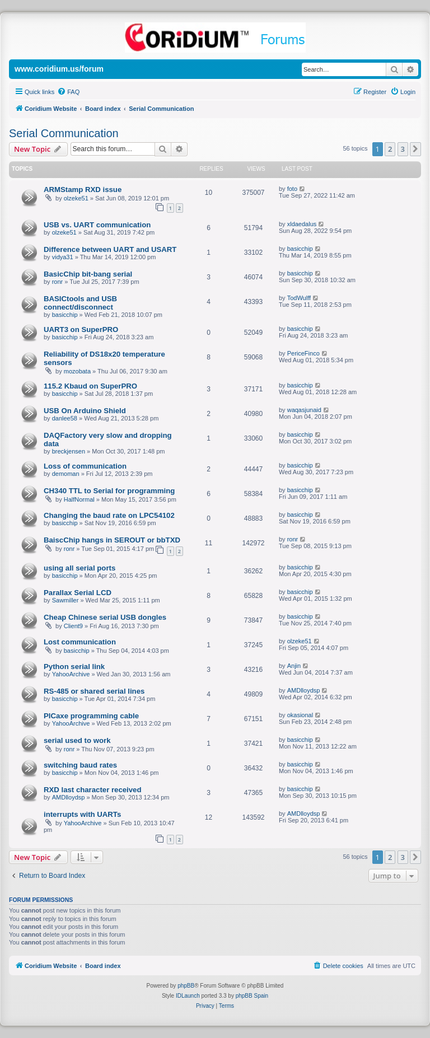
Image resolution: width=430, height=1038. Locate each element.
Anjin (294, 665)
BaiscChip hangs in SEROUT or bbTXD (112, 540)
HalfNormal (79, 499)
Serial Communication (64, 133)
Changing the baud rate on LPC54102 (109, 515)
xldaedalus (302, 224)
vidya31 (62, 257)
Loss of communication (85, 466)
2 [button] (390, 149)
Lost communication (80, 642)
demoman (66, 473)
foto (292, 188)
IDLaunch (188, 996)
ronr (57, 281)
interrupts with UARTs (82, 814)
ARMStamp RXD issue (82, 189)
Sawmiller (65, 600)
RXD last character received (92, 789)
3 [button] (403, 149)
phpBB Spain (252, 996)
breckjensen (68, 451)
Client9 (73, 626)
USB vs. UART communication (97, 225)
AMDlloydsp (303, 690)
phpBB (185, 986)
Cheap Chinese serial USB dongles (105, 617)
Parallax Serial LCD (77, 592)
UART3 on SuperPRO (81, 329)
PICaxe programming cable (91, 716)
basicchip (300, 248)
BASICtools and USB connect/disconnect (80, 302)
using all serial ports (79, 568)
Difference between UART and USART (110, 249)
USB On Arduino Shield (85, 410)
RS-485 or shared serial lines (94, 691)
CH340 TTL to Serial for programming (109, 491)
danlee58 (64, 418)
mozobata (77, 371)
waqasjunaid (304, 409)
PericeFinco (303, 353)
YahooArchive (71, 674)
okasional (300, 715)
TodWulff (299, 297)
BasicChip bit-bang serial (88, 274)
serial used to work (77, 740)
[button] (415, 149)
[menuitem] (68, 92)
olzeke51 (76, 198)
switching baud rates (80, 765)
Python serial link (74, 666)
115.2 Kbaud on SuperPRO (90, 386)
